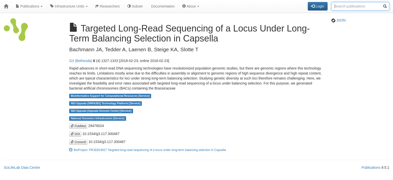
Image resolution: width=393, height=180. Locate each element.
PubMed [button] (78, 126)
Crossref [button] (78, 142)
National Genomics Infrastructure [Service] (98, 118)
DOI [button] (75, 134)
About (190, 6)
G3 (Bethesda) (80, 61)
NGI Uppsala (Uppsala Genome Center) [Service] (101, 111)
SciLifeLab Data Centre (22, 168)
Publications (29, 6)
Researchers (107, 6)
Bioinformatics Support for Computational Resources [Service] (110, 96)
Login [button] (317, 6)
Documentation (162, 6)
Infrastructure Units (69, 6)
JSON (338, 20)
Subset (135, 6)
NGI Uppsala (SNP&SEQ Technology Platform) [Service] (106, 103)
